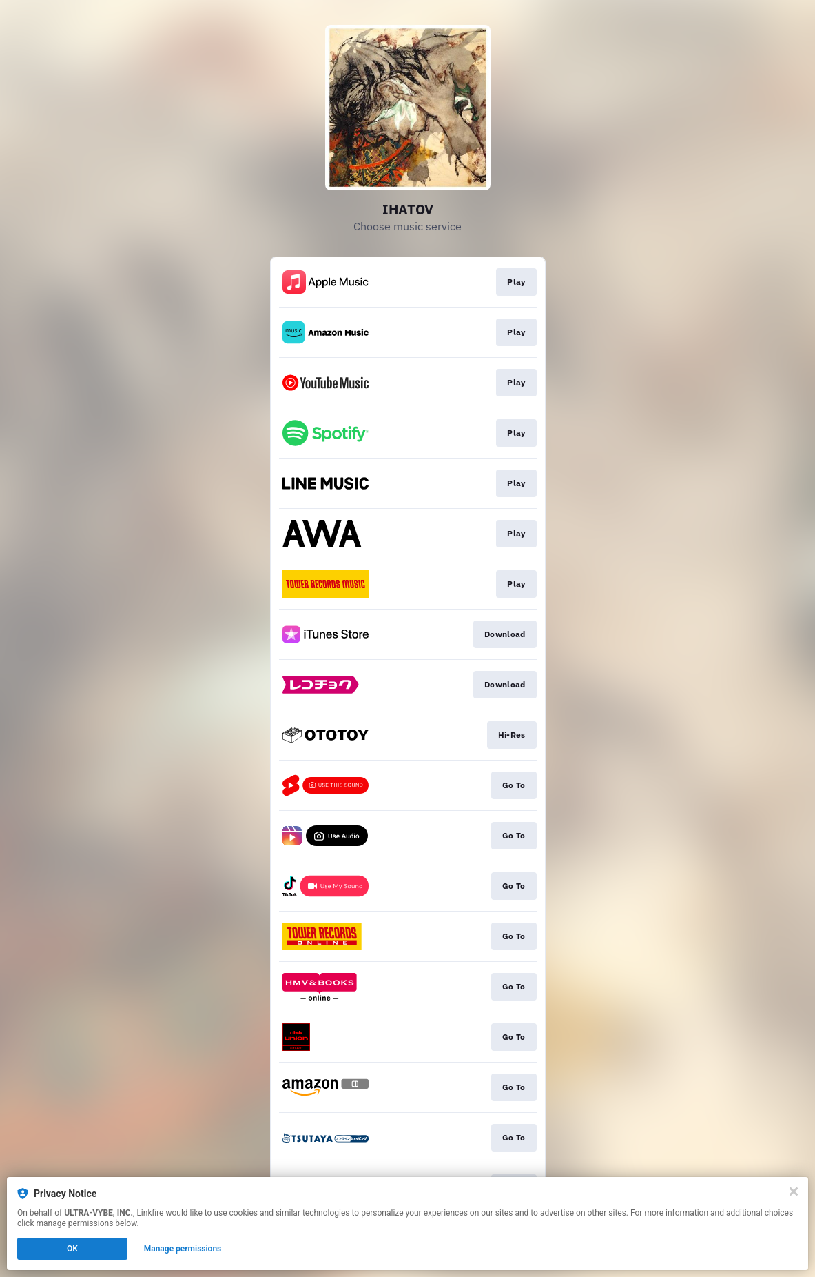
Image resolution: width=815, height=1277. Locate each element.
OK (72, 1249)
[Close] (794, 1191)
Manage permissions (183, 1249)
